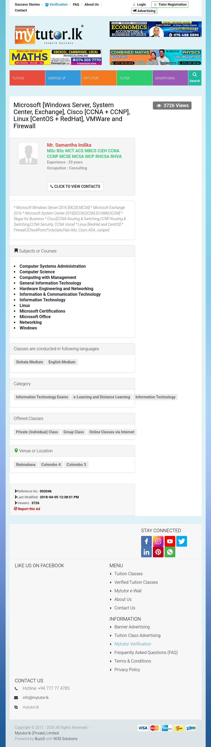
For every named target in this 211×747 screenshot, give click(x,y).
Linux (25, 305)
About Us (121, 599)
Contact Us (122, 607)
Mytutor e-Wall (126, 590)
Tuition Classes (126, 573)
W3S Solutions (65, 739)
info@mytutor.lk (36, 697)
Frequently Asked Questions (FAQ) (144, 652)
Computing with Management (48, 277)
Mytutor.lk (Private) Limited (37, 733)
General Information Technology (50, 283)
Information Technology (43, 299)
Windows (28, 327)
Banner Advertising (130, 626)
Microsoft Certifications (42, 311)
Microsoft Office (35, 316)
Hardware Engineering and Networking (56, 288)
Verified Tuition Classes (134, 582)
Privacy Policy (125, 669)
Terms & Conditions (130, 661)
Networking (31, 322)
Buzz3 (40, 739)
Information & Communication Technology (60, 294)
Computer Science (37, 271)
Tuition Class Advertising (135, 635)
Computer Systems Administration (53, 266)
